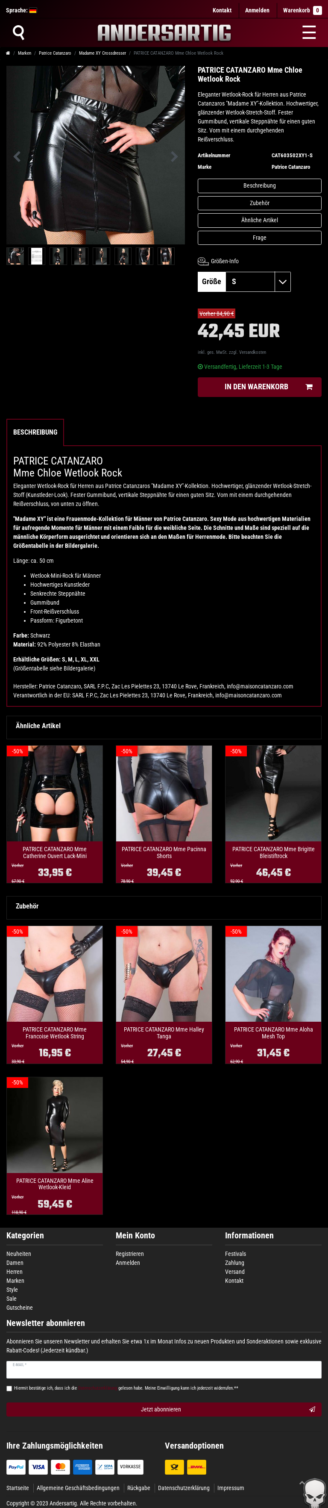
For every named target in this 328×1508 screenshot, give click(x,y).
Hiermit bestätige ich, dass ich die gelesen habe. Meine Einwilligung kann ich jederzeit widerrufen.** (126, 1388)
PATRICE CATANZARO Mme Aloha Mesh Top (273, 1032)
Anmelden (128, 1262)
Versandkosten (252, 352)
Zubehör (259, 203)
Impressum (230, 1487)
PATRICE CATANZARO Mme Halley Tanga (164, 1032)
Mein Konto (135, 1235)
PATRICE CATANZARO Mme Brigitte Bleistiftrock (273, 852)
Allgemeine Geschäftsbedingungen (78, 1487)
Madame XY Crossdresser (102, 53)
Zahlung (234, 1262)
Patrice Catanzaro (55, 53)
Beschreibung (259, 185)
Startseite (17, 1487)
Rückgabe (138, 1487)
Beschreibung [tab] (35, 432)
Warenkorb (302, 10)
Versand (235, 1271)
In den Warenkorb (269, 387)
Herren (14, 1271)
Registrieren (130, 1253)
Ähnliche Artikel (259, 220)
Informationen (249, 1235)
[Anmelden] (257, 10)
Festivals (235, 1253)
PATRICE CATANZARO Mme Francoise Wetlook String (55, 1032)
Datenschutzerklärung (184, 1487)
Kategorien (25, 1235)
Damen (14, 1262)
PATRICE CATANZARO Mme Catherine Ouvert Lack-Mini (55, 852)
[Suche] (18, 32)
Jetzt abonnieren (228, 1410)
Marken (24, 53)
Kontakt (222, 10)
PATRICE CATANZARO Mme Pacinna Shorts (164, 852)
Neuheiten (18, 1253)
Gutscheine (19, 1307)
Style (12, 1289)
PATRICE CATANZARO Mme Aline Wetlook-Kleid (55, 1184)
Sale (11, 1298)
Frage (259, 237)
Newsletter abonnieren (45, 1323)
